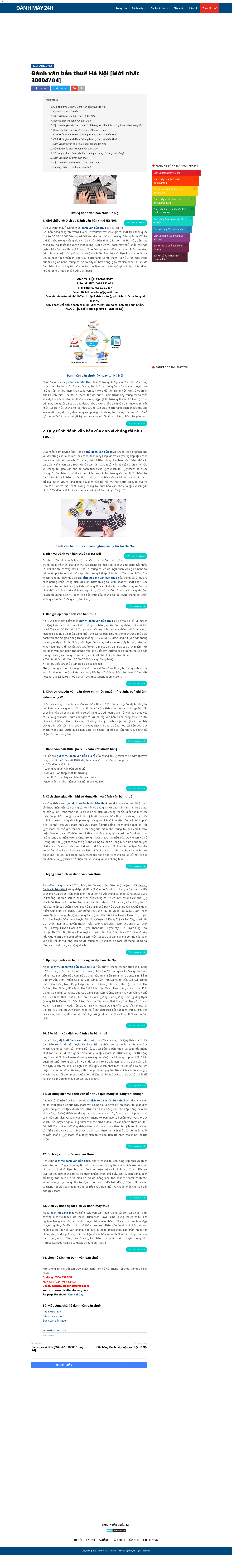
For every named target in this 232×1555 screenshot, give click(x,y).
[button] (95, 100)
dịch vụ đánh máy (62, 1212)
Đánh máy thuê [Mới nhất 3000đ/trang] (167, 181)
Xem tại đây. (76, 1294)
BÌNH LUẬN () (89, 1364)
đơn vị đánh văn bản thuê (96, 621)
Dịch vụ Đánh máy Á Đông (167, 172)
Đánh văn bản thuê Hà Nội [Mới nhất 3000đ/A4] (85, 76)
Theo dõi (210, 8)
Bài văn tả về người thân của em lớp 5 (166, 257)
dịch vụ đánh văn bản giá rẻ (77, 756)
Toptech (128, 1551)
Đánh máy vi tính (53, 1316)
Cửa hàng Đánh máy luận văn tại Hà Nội (121, 1347)
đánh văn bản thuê (94, 228)
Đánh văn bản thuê (42, 66)
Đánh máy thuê (52, 1312)
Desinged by (116, 1551)
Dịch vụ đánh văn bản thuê (75, 382)
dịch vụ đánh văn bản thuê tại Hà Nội (75, 967)
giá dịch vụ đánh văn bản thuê (97, 577)
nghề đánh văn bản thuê (100, 452)
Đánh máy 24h (34, 7)
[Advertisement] (116, 38)
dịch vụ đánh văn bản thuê (89, 803)
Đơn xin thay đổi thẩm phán (168, 229)
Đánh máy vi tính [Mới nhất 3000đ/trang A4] (57, 1349)
